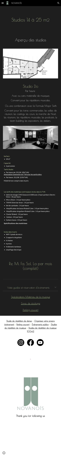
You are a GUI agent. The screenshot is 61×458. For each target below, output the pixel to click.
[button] (2, 3)
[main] (30, 20)
